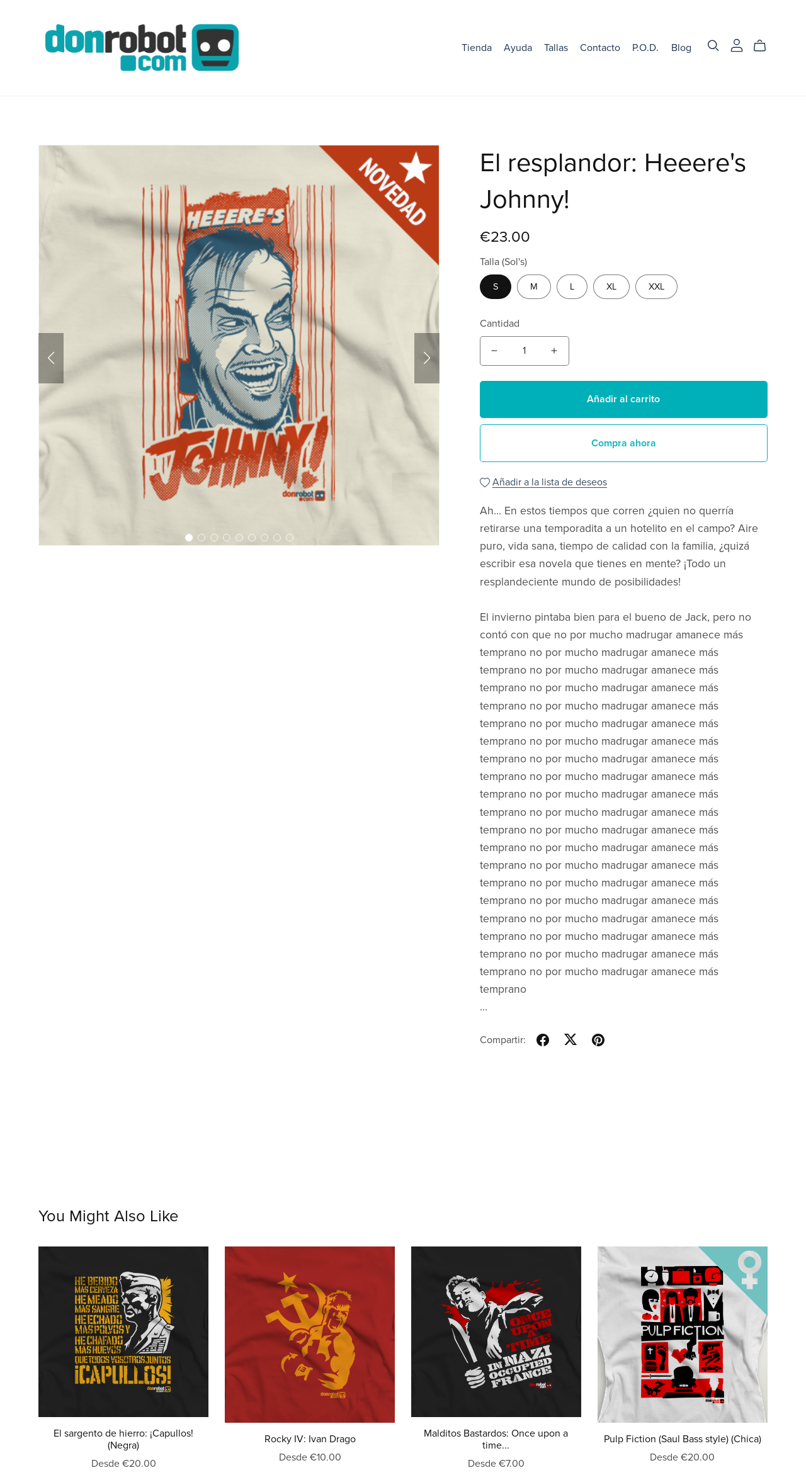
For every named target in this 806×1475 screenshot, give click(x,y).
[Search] (713, 46)
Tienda (477, 47)
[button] (51, 358)
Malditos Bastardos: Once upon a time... (496, 1439)
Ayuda (518, 47)
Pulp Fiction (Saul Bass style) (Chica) (682, 1439)
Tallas (556, 47)
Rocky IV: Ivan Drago (310, 1439)
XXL (656, 286)
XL (611, 286)
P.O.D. (645, 47)
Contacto (600, 47)
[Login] (736, 44)
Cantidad (499, 323)
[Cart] (764, 46)
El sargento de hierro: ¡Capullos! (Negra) (123, 1439)
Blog (681, 47)
